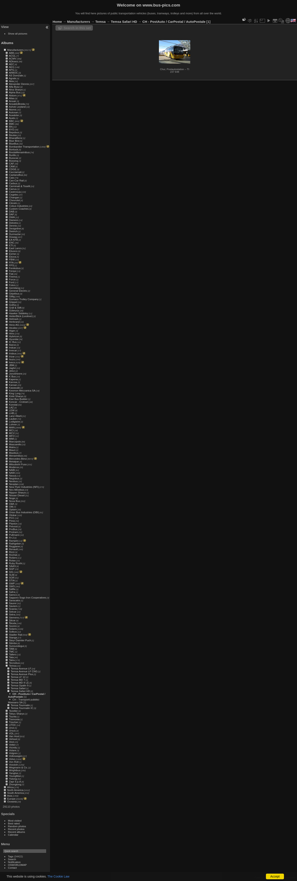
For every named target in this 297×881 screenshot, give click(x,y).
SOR (12, 577)
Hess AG (14, 324)
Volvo (12, 759)
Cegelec (13, 194)
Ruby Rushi (15, 563)
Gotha (12, 304)
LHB (11, 413)
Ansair (12, 101)
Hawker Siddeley (18, 313)
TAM (11, 648)
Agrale (12, 78)
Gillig (12, 296)
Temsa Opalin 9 (19, 685)
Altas (12, 98)
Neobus (13, 481)
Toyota (13, 716)
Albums (7, 43)
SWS (12, 586)
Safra (12, 591)
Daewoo (13, 220)
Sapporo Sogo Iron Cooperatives (27, 597)
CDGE (12, 169)
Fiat (11, 273)
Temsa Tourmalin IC (22, 708)
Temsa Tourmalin (20, 705)
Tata (11, 657)
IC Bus (13, 341)
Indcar (12, 347)
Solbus (13, 631)
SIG (11, 571)
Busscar (13, 157)
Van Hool (14, 736)
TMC (12, 651)
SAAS (12, 566)
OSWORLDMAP (17, 864)
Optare (13, 509)
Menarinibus (16, 455)
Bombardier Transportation (24, 146)
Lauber (13, 418)
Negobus (14, 478)
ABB (11, 52)
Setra (12, 614)
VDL (11, 733)
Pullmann (14, 534)
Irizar (12, 356)
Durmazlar (15, 234)
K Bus (12, 376)
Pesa (12, 520)
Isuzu (12, 359)
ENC (11, 242)
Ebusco (13, 251)
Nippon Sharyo (17, 492)
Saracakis (14, 600)
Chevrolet (14, 200)
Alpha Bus (15, 92)
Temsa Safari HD (20, 691)
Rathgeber (15, 543)
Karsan (13, 384)
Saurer (13, 603)
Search (12, 859)
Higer (12, 330)
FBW (12, 259)
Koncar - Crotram (18, 401)
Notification (14, 862)
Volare (12, 750)
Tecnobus (14, 662)
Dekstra (13, 222)
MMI (11, 438)
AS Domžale (16, 75)
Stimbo (13, 643)
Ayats (12, 118)
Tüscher (13, 722)
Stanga (13, 637)
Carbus (13, 183)
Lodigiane (14, 421)
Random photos (17, 826)
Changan (14, 197)
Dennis (13, 225)
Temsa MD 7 (18, 679)
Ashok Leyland (17, 106)
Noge (12, 498)
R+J (11, 537)
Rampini (13, 540)
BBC (11, 121)
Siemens (14, 617)
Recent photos (16, 829)
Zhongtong (15, 784)
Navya (12, 475)
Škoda (12, 623)
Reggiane (14, 546)
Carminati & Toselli (19, 186)
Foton (12, 285)
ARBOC (13, 72)
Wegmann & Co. (18, 767)
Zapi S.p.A (15, 781)
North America (15, 790)
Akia (11, 81)
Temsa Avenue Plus (22, 674)
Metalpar (14, 461)
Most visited (15, 820)
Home (57, 21)
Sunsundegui (16, 645)
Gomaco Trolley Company (23, 299)
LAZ (11, 407)
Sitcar (12, 620)
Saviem (13, 606)
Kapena (13, 379)
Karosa (13, 382)
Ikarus (12, 344)
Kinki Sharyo (16, 396)
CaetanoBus (16, 174)
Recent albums (16, 831)
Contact (12, 867)
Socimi (13, 626)
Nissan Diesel (17, 495)
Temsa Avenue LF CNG (24, 671)
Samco (13, 594)
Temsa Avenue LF (21, 668)
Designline (15, 228)
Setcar (12, 611)
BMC (12, 123)
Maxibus (13, 452)
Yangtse (13, 773)
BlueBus (13, 143)
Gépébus (14, 293)
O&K (11, 503)
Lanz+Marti (15, 415)
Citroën (13, 203)
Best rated (14, 823)
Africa (10, 787)
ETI (11, 245)
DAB (11, 211)
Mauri (12, 450)
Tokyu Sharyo (16, 713)
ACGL (12, 55)
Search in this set (77, 28)
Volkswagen (16, 755)
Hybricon (14, 336)
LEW (12, 410)
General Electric (18, 290)
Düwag (13, 236)
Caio (11, 177)
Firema (13, 276)
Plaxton (13, 523)
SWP (12, 583)
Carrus (13, 188)
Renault (13, 549)
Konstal (13, 404)
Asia (9, 795)
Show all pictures (17, 33)
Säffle (12, 589)
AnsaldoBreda (17, 103)
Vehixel (13, 739)
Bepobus (14, 132)
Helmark (13, 318)
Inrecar (13, 350)
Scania (13, 608)
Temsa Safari (18, 688)
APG (11, 69)
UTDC (12, 724)
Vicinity (13, 747)
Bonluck (13, 149)
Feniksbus (15, 268)
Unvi (11, 727)
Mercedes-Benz (18, 458)
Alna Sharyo (16, 89)
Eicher (12, 253)
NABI (12, 469)
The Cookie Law (58, 876)
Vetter (12, 744)
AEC (11, 64)
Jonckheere (15, 373)
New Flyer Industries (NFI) (24, 486)
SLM (11, 574)
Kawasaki (14, 387)
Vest (11, 741)
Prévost (13, 526)
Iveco (12, 362)
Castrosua (15, 191)
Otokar (13, 515)
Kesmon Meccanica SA (22, 390)
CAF (11, 163)
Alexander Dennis (19, 83)
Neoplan (13, 484)
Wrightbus (14, 770)
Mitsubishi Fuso (18, 464)
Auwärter (14, 115)
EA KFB (13, 239)
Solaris (13, 628)
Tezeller (13, 710)
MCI (11, 430)
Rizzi (12, 552)
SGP (11, 568)
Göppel (13, 302)
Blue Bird (14, 140)
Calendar (13, 834)
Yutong (13, 778)
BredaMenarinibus (19, 152)
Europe (11, 798)
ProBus (13, 529)
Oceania (12, 801)
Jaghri (12, 368)
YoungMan (15, 775)
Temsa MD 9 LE (20, 682)
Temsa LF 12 (18, 677)
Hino (11, 333)
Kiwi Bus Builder (18, 399)
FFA (11, 262)
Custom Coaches (18, 208)
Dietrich (13, 231)
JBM (11, 365)
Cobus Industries (18, 205)
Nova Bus (14, 501)
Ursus (12, 730)
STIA (12, 580)
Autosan (13, 112)
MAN (12, 427)
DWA (12, 217)
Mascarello (15, 444)
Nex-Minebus (16, 489)
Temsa (13, 665)
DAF (11, 214)
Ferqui (12, 271)
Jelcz (12, 370)
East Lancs (15, 248)
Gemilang (14, 287)
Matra (12, 447)
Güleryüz (14, 310)
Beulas (13, 135)
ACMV (12, 58)
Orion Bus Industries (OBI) (24, 512)
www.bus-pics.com (161, 5)
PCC (11, 517)
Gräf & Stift (15, 307)
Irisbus (13, 353)
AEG (11, 67)
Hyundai (13, 339)
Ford (11, 282)
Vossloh (13, 764)
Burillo (12, 155)
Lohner (13, 424)
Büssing (13, 160)
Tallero (13, 654)
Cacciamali (15, 172)
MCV (12, 433)
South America (15, 792)
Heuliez (13, 327)
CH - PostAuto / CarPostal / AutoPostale (173, 21)
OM (11, 506)
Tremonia (14, 719)
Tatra (12, 660)
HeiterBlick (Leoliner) (21, 316)
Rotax (12, 560)
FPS (11, 265)
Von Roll (13, 761)
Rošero (13, 557)
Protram (13, 532)
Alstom (13, 95)
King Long (14, 393)
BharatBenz (15, 137)
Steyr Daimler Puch (20, 640)
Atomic (13, 109)
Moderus (14, 467)
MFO (12, 435)
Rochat (13, 554)
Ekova (12, 256)
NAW (12, 472)
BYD (11, 129)
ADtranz (13, 61)
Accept (275, 876)
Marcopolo (15, 441)
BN (10, 126)
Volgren (13, 753)
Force (12, 279)
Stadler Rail (15, 634)
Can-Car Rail (16, 180)
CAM (12, 166)
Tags (10, 856)
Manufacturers (15, 49)
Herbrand (14, 321)
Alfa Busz (14, 86)
